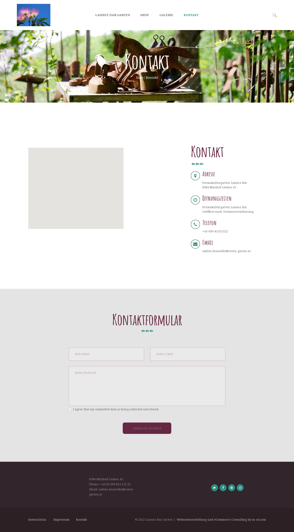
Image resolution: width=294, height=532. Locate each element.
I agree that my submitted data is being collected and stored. (116, 409)
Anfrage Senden (147, 428)
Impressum (61, 519)
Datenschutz (38, 519)
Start (139, 78)
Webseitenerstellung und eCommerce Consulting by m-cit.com (221, 519)
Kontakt (81, 519)
